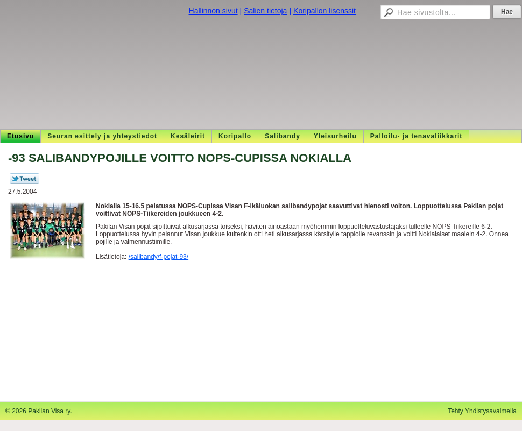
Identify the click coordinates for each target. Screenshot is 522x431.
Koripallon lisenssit (324, 10)
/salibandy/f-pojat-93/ (158, 256)
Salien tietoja (265, 10)
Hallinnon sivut (213, 10)
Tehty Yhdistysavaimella (482, 411)
